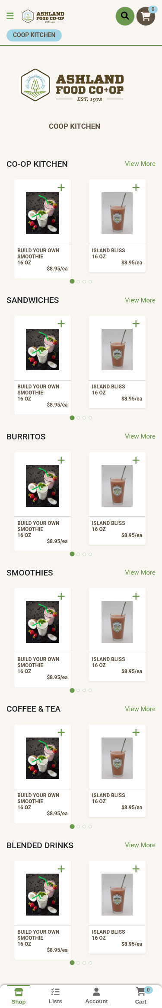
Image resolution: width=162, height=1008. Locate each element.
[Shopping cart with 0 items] (146, 16)
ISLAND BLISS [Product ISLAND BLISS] (115, 254)
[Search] (125, 16)
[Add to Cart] (61, 187)
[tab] (72, 281)
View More (140, 164)
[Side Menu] (9, 16)
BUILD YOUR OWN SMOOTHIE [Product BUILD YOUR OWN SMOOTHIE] (40, 257)
